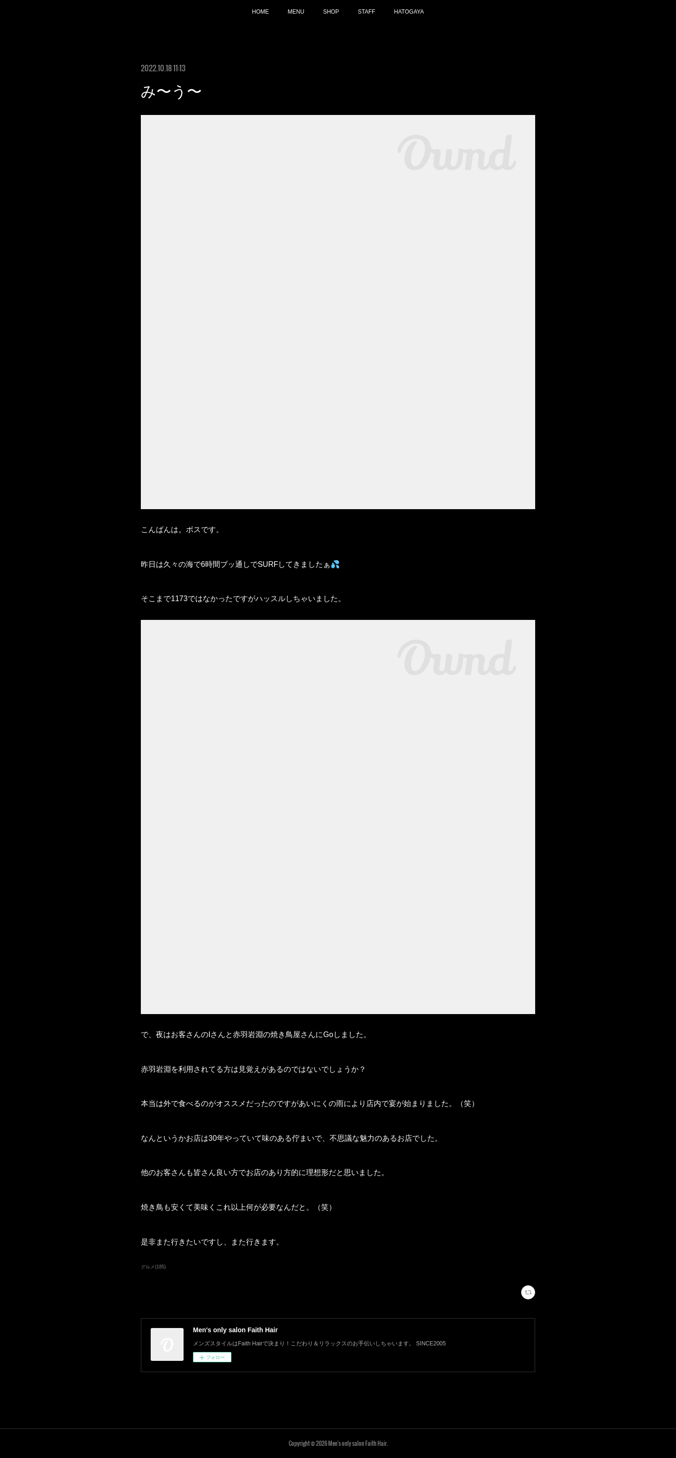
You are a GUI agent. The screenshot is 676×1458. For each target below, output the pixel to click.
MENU (296, 11)
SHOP (331, 11)
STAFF (366, 11)
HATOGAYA (409, 11)
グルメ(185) (153, 1266)
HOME (260, 11)
